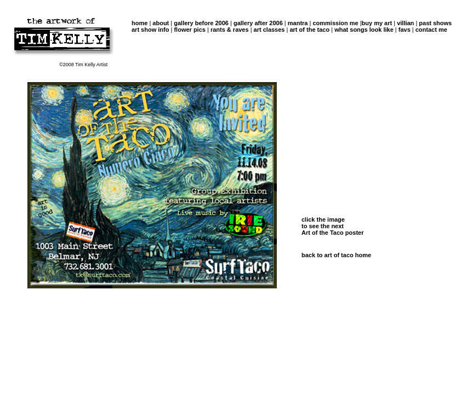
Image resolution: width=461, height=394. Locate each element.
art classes (268, 29)
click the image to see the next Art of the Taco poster (332, 226)
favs (405, 29)
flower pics (189, 29)
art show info (150, 29)
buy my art (377, 23)
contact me (431, 29)
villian (405, 23)
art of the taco (309, 29)
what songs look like (364, 29)
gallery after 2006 (257, 23)
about (160, 23)
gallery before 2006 (201, 23)
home (139, 23)
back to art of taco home (336, 255)
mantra (297, 23)
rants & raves (229, 29)
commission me (335, 23)
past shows (434, 23)
